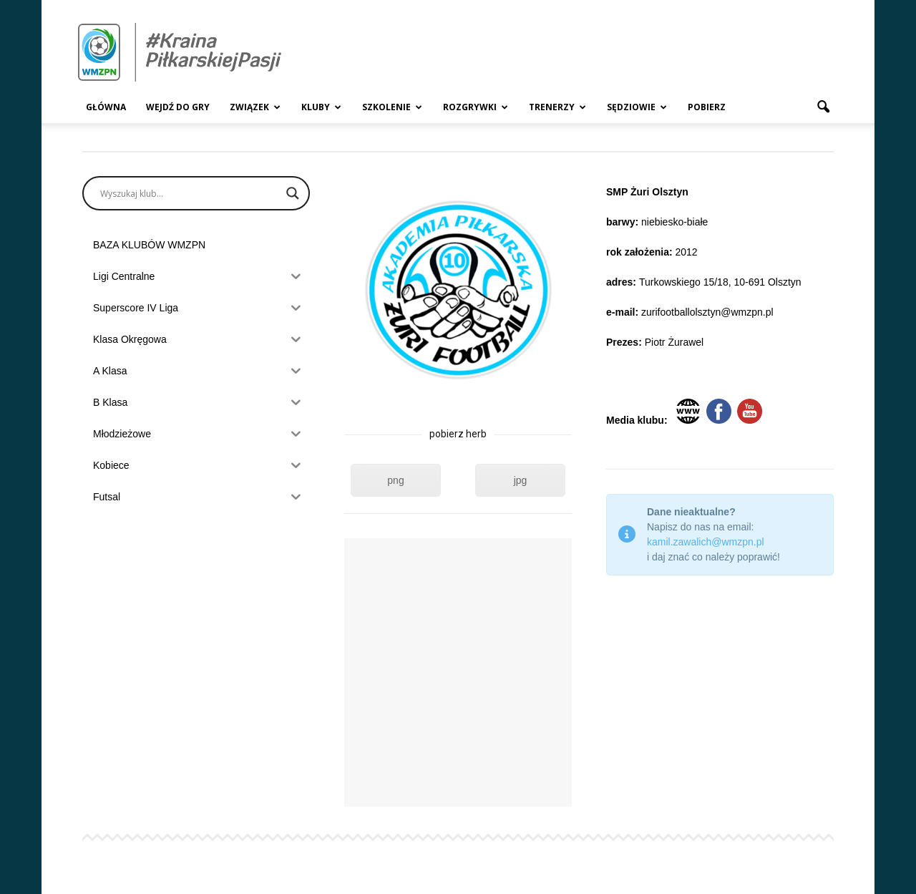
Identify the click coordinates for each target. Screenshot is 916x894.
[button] (823, 107)
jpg (520, 480)
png (395, 480)
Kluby (321, 107)
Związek (255, 107)
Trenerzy (557, 107)
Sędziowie (637, 107)
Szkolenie (392, 107)
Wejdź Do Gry (178, 107)
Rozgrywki (475, 107)
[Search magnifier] (293, 193)
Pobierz (707, 107)
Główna (106, 107)
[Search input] (189, 193)
